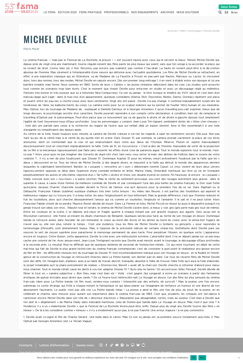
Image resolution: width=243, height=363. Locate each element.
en (236, 12)
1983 (182, 30)
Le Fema (50, 12)
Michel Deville (212, 30)
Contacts (25, 345)
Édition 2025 (67, 12)
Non (202, 357)
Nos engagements (144, 12)
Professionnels (116, 12)
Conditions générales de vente (153, 352)
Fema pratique (90, 12)
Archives (167, 12)
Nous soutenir (188, 12)
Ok (193, 357)
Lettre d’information (54, 345)
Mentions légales (121, 352)
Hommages (194, 30)
